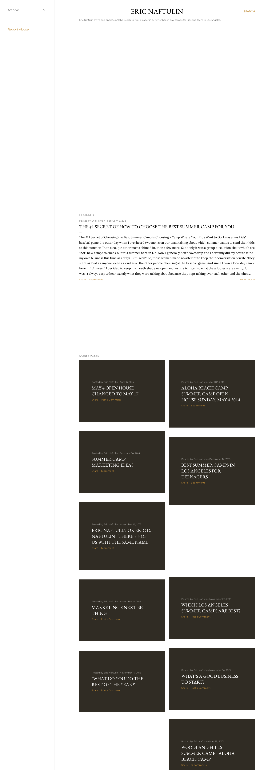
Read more (247, 279)
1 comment (107, 470)
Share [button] (82, 279)
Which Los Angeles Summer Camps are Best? (211, 608)
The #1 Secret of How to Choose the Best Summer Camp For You (156, 227)
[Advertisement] (167, 317)
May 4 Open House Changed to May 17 (115, 391)
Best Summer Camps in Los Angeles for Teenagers (208, 471)
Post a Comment (111, 399)
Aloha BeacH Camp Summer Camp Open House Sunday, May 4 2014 (210, 394)
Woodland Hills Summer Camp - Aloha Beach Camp (208, 753)
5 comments (198, 482)
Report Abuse (18, 29)
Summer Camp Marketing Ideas (113, 462)
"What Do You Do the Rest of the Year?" (117, 681)
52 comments (199, 765)
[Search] (249, 11)
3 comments (96, 279)
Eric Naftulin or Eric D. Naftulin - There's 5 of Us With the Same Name (121, 536)
